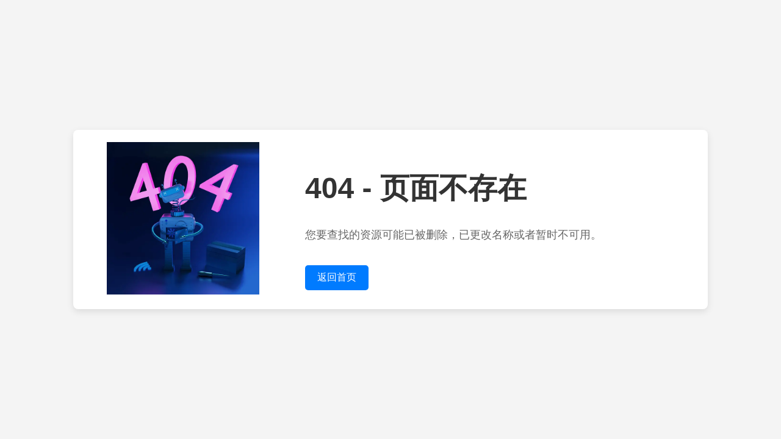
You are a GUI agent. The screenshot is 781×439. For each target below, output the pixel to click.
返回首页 (336, 277)
